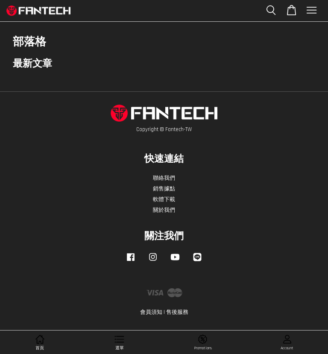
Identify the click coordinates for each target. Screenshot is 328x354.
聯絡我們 (164, 178)
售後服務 (177, 312)
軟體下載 (164, 199)
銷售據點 (164, 188)
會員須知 (151, 312)
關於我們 (164, 210)
